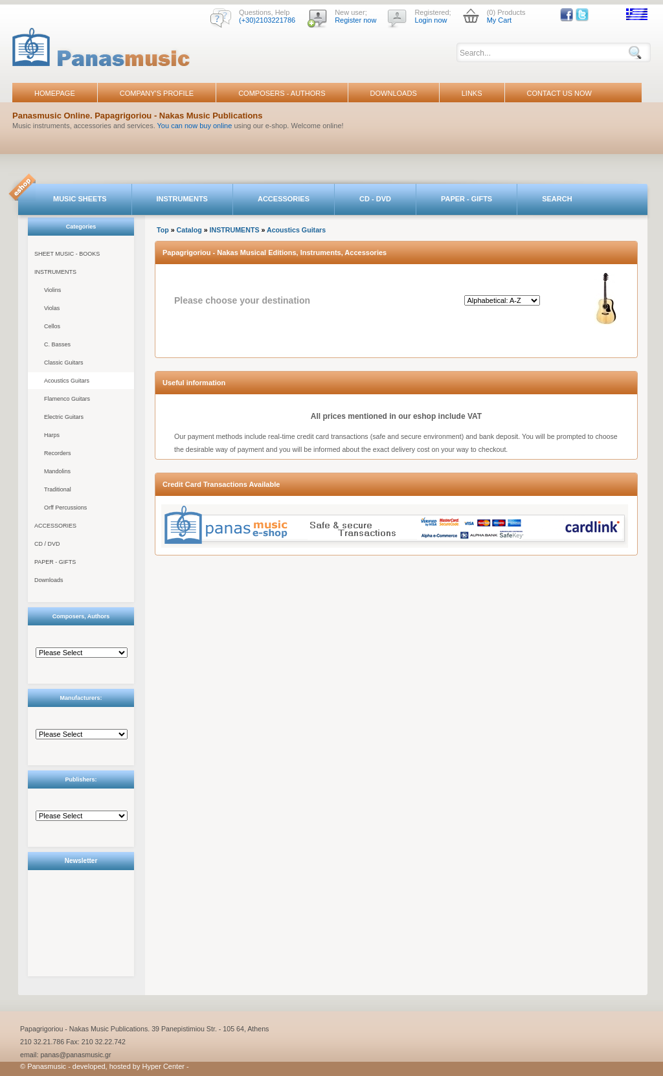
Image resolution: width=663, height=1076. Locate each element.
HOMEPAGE (54, 93)
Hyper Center (163, 1066)
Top (163, 230)
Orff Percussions (65, 507)
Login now (430, 20)
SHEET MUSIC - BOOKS (67, 254)
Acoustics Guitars (66, 380)
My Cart (499, 20)
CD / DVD (47, 544)
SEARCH (557, 199)
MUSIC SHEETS (80, 199)
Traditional (57, 489)
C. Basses (57, 344)
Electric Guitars (64, 417)
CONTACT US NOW (559, 93)
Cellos (52, 326)
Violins (52, 290)
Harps (52, 435)
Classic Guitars (64, 362)
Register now (355, 20)
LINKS (472, 93)
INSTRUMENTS (182, 199)
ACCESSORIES (283, 199)
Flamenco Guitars (67, 399)
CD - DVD (375, 199)
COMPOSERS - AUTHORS (281, 93)
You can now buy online (194, 125)
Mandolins (57, 471)
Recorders (57, 453)
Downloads (48, 580)
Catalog (189, 230)
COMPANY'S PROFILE (157, 93)
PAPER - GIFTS (466, 199)
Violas (52, 308)
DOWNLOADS (393, 93)
